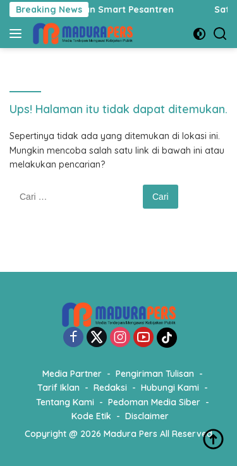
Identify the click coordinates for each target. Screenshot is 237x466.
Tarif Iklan (58, 387)
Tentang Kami (65, 402)
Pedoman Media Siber (154, 402)
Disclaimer (147, 416)
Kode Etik (91, 416)
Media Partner (72, 373)
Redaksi (110, 387)
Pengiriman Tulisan (155, 373)
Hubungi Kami (170, 387)
